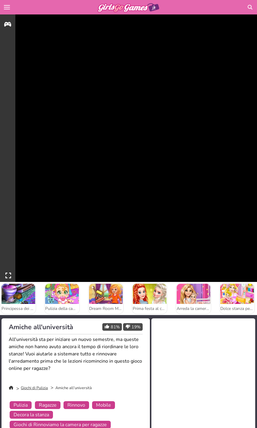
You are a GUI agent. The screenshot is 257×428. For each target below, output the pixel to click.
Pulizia (21, 405)
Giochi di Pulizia (34, 388)
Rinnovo (76, 405)
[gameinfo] (7, 25)
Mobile (103, 405)
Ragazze (48, 405)
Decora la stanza (31, 414)
